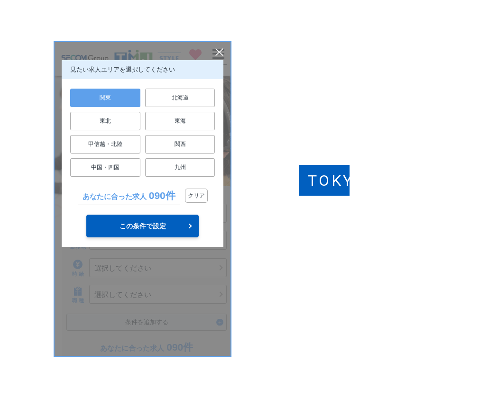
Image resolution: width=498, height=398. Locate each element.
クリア (196, 195)
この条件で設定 (143, 226)
